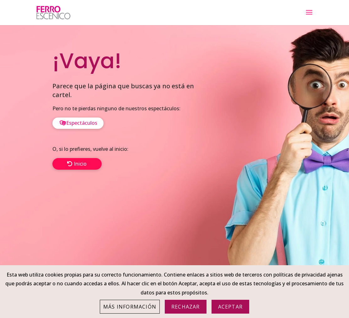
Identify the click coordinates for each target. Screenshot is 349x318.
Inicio (80, 163)
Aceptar (230, 306)
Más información (129, 306)
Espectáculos (81, 122)
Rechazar (185, 306)
